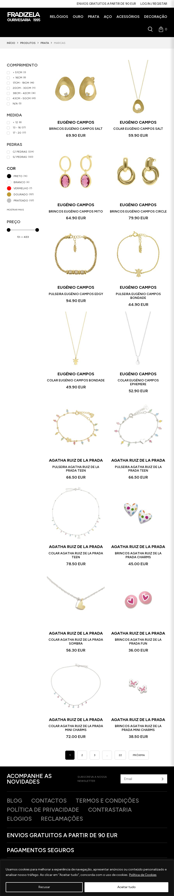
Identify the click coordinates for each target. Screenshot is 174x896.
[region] (87, 878)
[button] (59, 16)
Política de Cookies (143, 875)
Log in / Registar (153, 4)
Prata (45, 43)
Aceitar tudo (126, 887)
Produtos (28, 43)
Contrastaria (110, 809)
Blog (14, 800)
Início (11, 43)
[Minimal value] (23, 230)
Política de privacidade (43, 809)
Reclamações (62, 818)
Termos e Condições (107, 800)
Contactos (49, 800)
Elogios (19, 818)
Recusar (44, 887)
